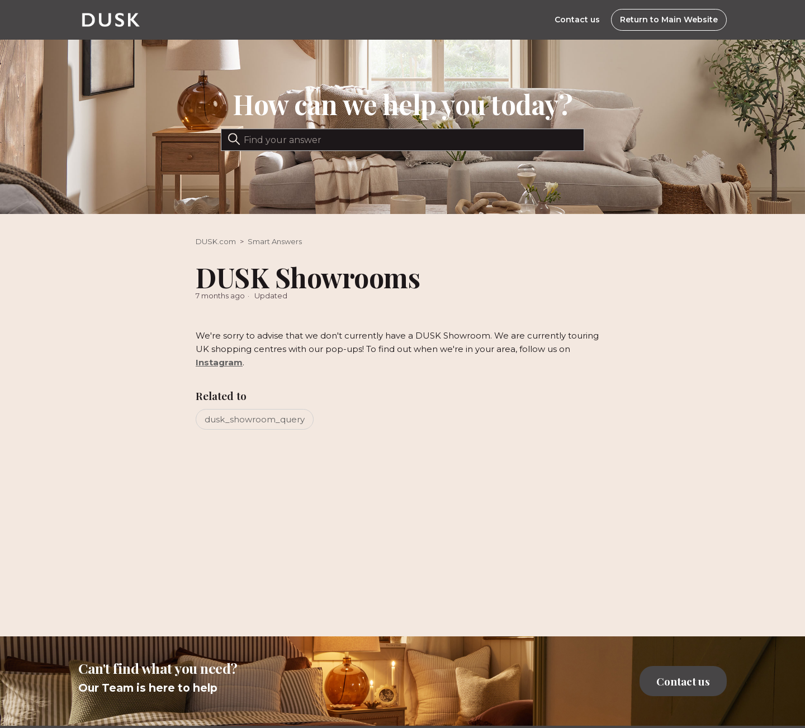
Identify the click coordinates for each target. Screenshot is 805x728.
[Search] (402, 140)
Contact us (577, 20)
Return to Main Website (669, 20)
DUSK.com (216, 241)
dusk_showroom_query (255, 419)
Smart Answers (275, 241)
